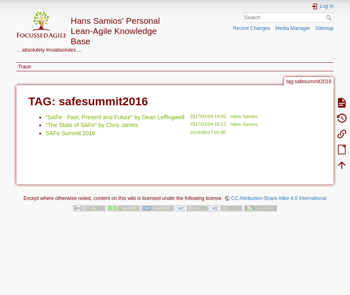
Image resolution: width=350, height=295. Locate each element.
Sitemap (324, 28)
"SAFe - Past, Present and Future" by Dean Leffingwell (114, 117)
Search (330, 17)
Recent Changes (251, 28)
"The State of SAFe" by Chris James (91, 125)
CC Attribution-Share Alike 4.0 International (279, 198)
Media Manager (292, 28)
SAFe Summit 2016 (70, 133)
